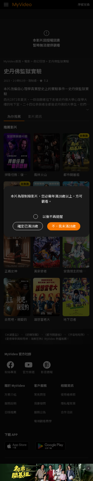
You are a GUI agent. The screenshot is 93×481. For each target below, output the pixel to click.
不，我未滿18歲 (64, 226)
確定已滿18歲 (27, 226)
